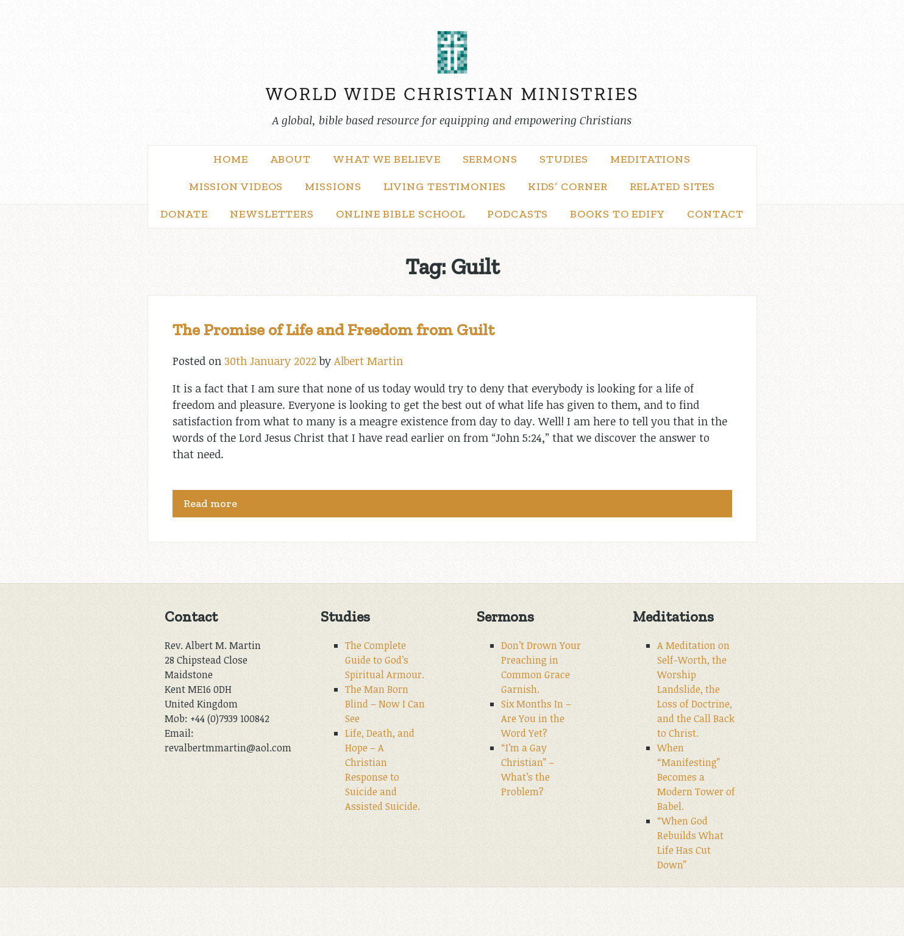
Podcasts (517, 214)
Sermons (490, 159)
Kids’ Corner (568, 186)
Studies (563, 159)
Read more (210, 503)
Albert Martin (368, 360)
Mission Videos (236, 186)
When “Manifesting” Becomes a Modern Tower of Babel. (696, 777)
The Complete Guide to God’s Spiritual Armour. (384, 660)
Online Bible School (400, 214)
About (290, 159)
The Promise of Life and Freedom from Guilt (333, 329)
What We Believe (387, 159)
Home (230, 159)
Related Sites (673, 186)
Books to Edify (617, 214)
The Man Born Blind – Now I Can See (385, 703)
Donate (184, 214)
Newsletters (272, 214)
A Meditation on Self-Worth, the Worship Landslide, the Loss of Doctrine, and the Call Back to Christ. (696, 689)
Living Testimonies (444, 186)
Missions (333, 186)
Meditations (650, 159)
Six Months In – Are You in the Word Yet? (536, 718)
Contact (715, 214)
